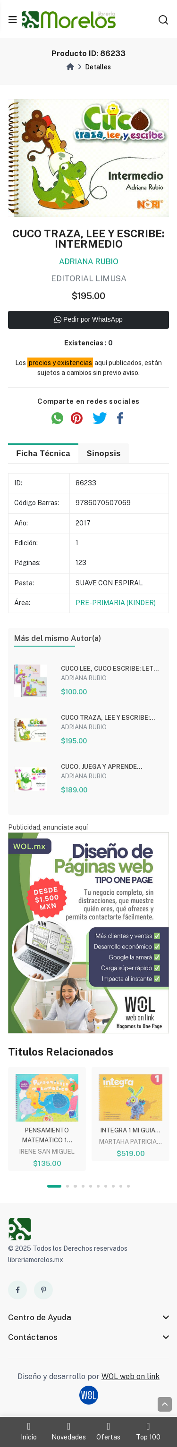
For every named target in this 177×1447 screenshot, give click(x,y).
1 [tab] (54, 1186)
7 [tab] (105, 1186)
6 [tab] (98, 1186)
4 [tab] (83, 1186)
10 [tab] (128, 1186)
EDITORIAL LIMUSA (88, 279)
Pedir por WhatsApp (88, 321)
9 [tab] (120, 1186)
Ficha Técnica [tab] (43, 453)
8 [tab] (113, 1186)
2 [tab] (67, 1186)
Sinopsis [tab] (104, 453)
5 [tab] (90, 1186)
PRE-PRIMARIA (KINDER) (116, 603)
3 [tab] (75, 1186)
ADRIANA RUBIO (88, 262)
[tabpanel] (47, 1117)
